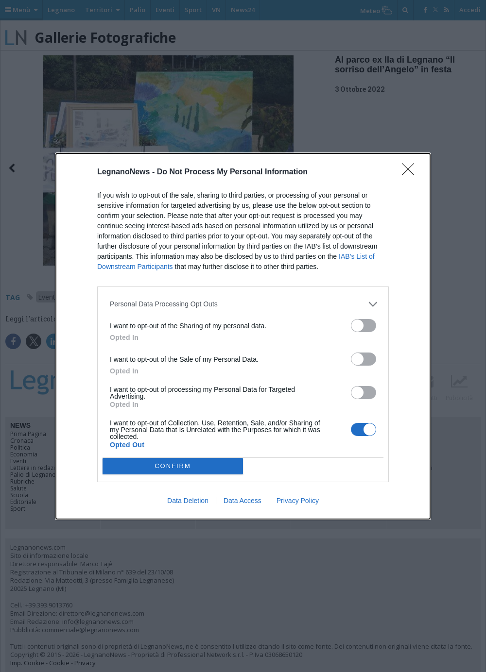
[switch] (363, 325)
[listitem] (243, 304)
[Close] (411, 172)
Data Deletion (187, 500)
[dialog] (243, 336)
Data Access (242, 500)
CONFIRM (173, 466)
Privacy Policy (298, 500)
